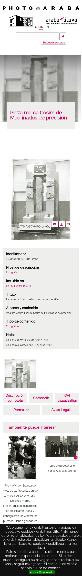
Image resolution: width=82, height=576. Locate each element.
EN (47, 27)
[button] (76, 458)
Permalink (21, 410)
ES (41, 26)
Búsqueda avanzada (54, 42)
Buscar (62, 36)
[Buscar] (37, 36)
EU (35, 27)
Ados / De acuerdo (42, 572)
